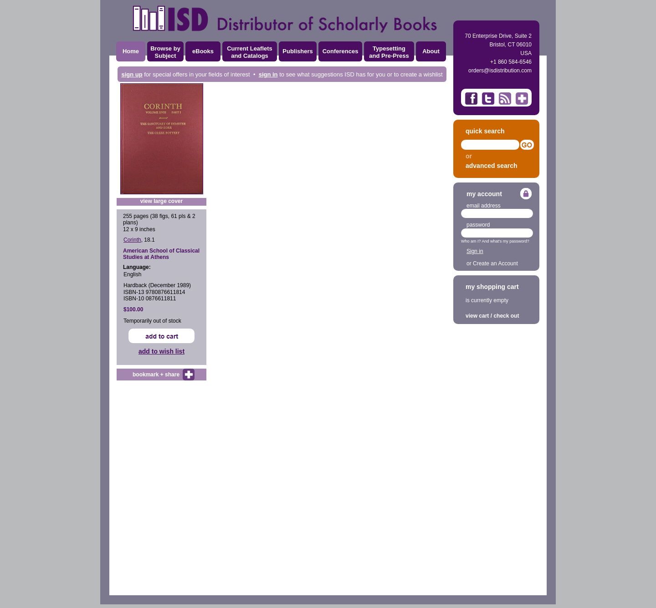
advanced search (492, 165)
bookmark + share (156, 374)
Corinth (132, 240)
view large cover (161, 201)
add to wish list (161, 351)
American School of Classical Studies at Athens (161, 254)
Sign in (474, 251)
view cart (477, 316)
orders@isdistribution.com (500, 70)
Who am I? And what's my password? (495, 241)
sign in (268, 74)
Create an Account (495, 263)
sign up (131, 74)
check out (506, 316)
